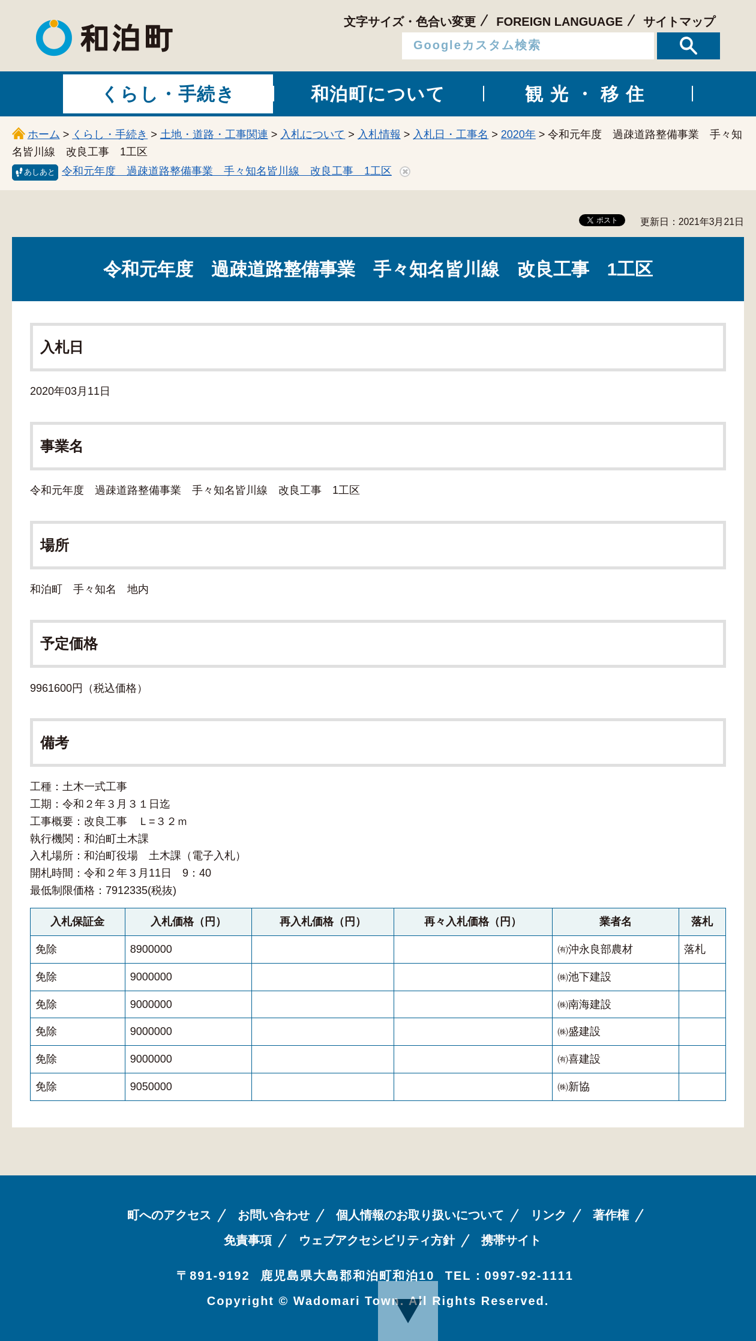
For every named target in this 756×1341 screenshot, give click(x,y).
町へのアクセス (169, 1215)
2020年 (518, 134)
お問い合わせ (274, 1215)
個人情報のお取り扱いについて (420, 1215)
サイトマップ (679, 21)
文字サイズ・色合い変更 (410, 21)
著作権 (611, 1215)
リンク (548, 1215)
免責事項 (248, 1240)
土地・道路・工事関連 (214, 134)
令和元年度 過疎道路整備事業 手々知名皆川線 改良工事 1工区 (227, 171)
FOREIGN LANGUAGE (559, 21)
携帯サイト (511, 1240)
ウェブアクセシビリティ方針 (377, 1240)
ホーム (44, 134)
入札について (312, 134)
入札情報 (379, 134)
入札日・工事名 (450, 134)
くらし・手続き (110, 134)
